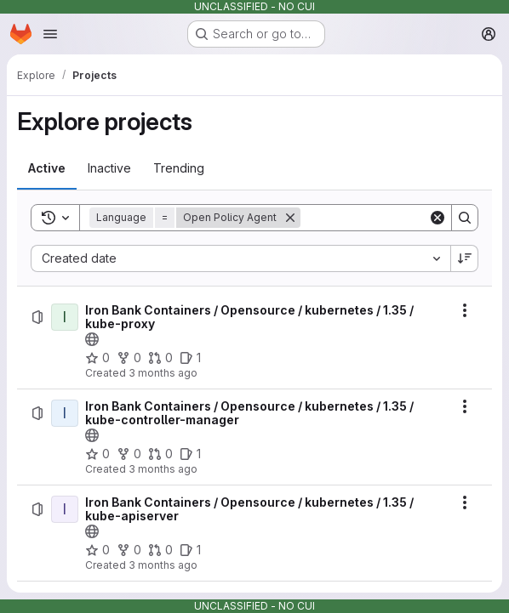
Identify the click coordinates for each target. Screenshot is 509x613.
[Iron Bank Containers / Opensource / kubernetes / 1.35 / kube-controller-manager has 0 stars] (97, 454)
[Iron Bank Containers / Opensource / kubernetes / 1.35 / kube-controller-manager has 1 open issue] (190, 454)
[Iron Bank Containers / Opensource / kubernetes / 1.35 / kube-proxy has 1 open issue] (190, 358)
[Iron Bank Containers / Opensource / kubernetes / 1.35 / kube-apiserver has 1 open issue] (190, 550)
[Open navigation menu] (50, 34)
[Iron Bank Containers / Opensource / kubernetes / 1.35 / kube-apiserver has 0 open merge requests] (160, 550)
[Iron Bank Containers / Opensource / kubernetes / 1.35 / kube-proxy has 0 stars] (97, 358)
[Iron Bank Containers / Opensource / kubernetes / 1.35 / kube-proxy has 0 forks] (129, 358)
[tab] (47, 168)
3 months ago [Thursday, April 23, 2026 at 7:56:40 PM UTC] (163, 565)
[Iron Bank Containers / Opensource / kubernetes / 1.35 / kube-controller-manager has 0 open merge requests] (160, 454)
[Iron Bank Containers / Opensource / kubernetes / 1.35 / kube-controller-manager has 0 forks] (129, 454)
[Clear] (437, 217)
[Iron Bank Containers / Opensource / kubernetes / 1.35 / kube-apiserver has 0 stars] (97, 550)
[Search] (406, 217)
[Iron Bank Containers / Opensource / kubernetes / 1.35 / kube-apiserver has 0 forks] (129, 550)
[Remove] (290, 217)
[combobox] (240, 258)
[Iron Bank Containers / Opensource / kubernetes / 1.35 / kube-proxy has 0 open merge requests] (160, 358)
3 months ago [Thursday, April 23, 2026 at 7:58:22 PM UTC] (163, 469)
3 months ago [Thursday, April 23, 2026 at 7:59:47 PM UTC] (163, 372)
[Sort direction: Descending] (464, 258)
